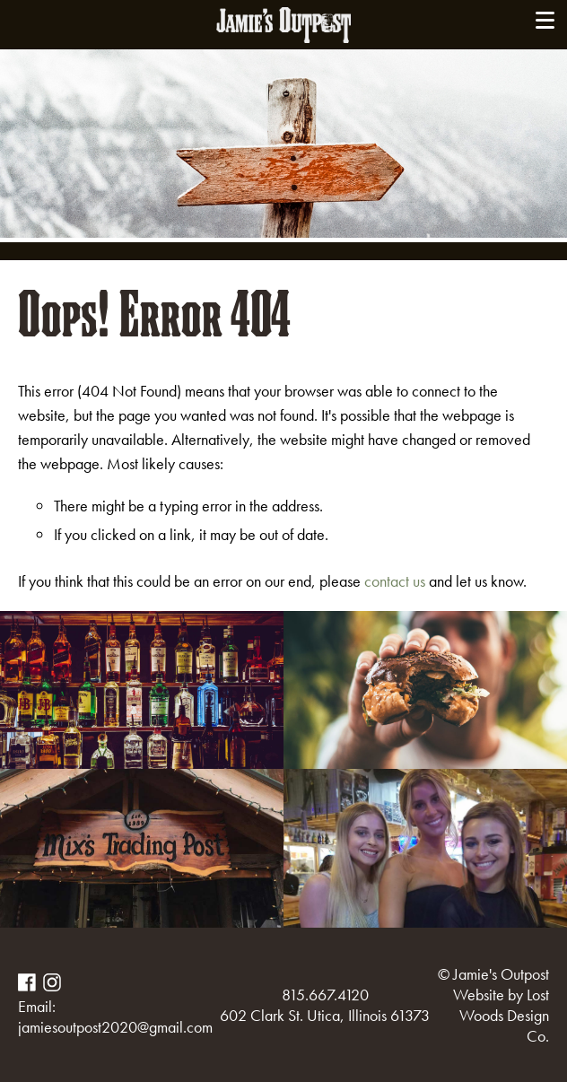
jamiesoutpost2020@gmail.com (115, 1027)
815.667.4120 (325, 994)
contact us (394, 581)
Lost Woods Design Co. (504, 1015)
